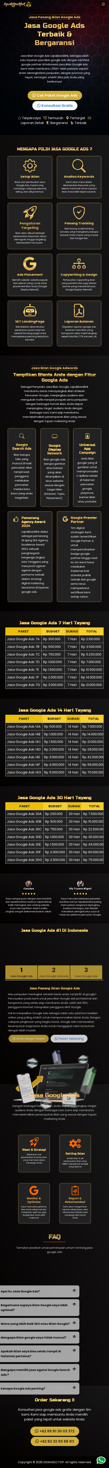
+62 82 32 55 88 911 (54, 1441)
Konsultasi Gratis (54, 105)
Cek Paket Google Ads (54, 95)
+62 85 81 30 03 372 (54, 1431)
